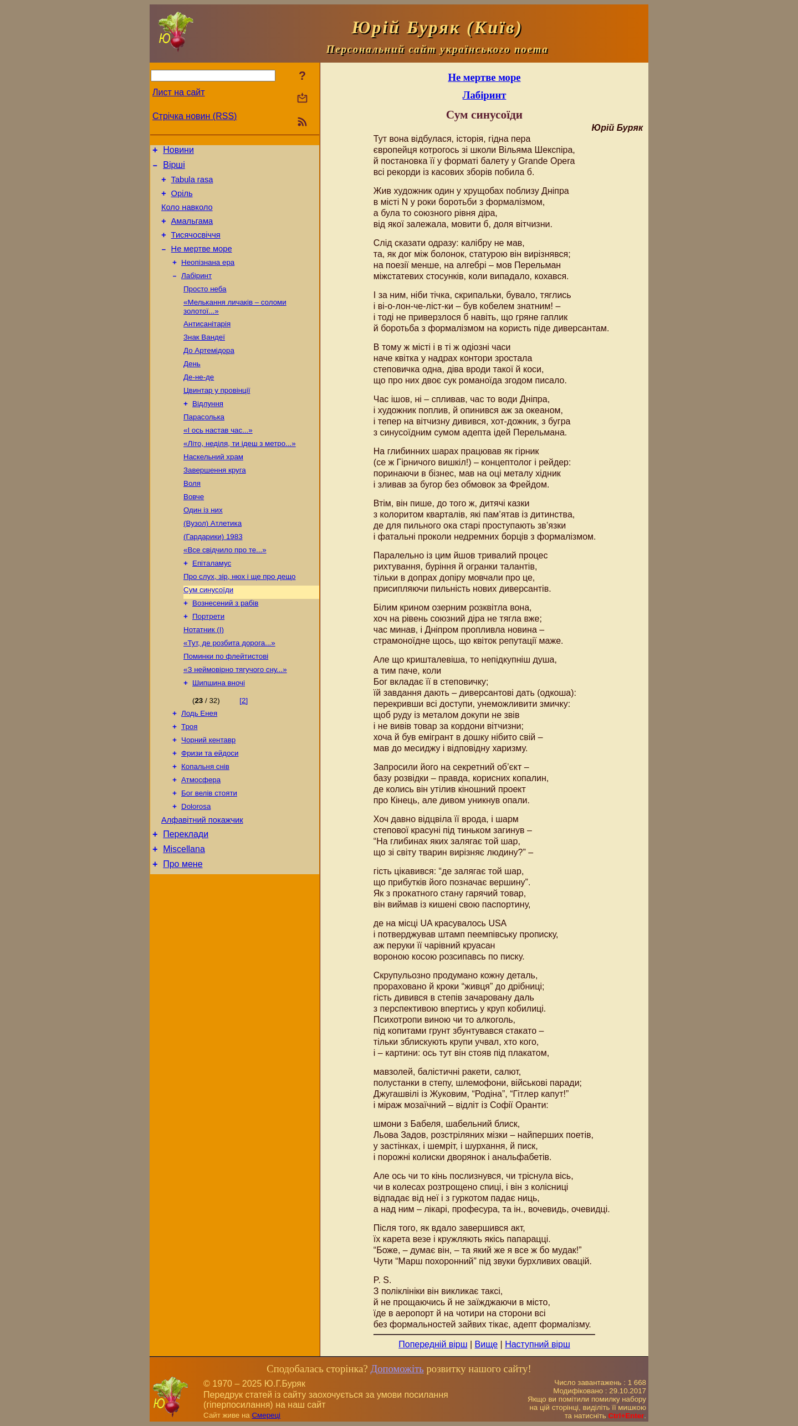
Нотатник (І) (203, 674)
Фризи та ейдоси (209, 806)
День (192, 386)
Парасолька (203, 443)
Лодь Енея (199, 763)
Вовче (193, 530)
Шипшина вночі (218, 731)
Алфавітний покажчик (202, 879)
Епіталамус (211, 602)
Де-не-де (198, 400)
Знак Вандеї (204, 357)
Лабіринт (196, 291)
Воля (192, 515)
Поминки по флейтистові (225, 703)
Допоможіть (396, 1368)
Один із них (203, 544)
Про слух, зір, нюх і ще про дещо (239, 616)
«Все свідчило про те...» (225, 587)
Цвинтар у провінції (216, 415)
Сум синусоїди (208, 631)
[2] (243, 749)
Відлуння (207, 429)
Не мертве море (201, 262)
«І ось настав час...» (218, 458)
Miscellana (184, 911)
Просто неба (205, 305)
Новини (178, 151)
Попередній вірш (432, 1344)
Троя (189, 777)
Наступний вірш (537, 1344)
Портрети (208, 659)
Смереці (266, 1415)
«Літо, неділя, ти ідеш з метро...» (239, 472)
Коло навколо (187, 215)
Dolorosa (196, 864)
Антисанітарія (207, 342)
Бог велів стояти (209, 849)
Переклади (185, 895)
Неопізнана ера (207, 277)
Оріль (182, 200)
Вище (486, 1344)
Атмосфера (201, 835)
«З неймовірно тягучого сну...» (235, 717)
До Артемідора (208, 371)
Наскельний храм (213, 487)
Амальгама (192, 231)
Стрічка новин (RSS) (194, 116)
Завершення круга (214, 501)
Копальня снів (205, 821)
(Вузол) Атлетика (212, 559)
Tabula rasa (192, 184)
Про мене (182, 928)
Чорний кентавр (208, 792)
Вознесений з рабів (225, 645)
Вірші (174, 168)
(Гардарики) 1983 (213, 573)
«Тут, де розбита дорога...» (229, 688)
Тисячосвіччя (196, 246)
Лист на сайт (178, 92)
